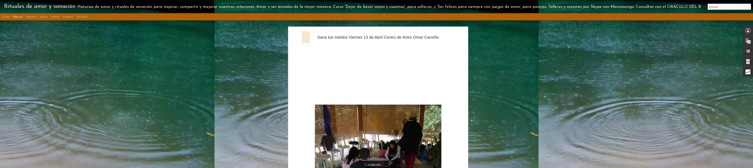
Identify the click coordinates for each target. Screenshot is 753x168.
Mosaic (44, 16)
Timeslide (81, 16)
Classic (6, 16)
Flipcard (17, 16)
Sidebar (55, 16)
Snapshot (68, 16)
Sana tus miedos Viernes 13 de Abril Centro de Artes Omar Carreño (378, 37)
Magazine (31, 16)
